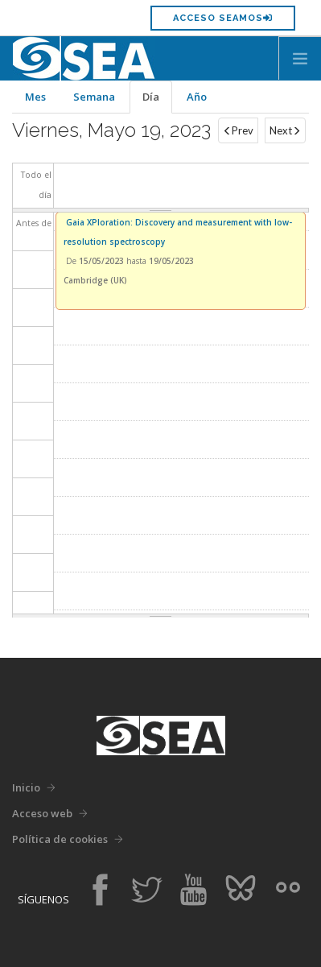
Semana (94, 96)
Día (157, 101)
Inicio (26, 787)
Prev (238, 130)
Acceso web (42, 813)
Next (285, 130)
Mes (35, 96)
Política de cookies (60, 839)
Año (197, 96)
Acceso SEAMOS (223, 18)
